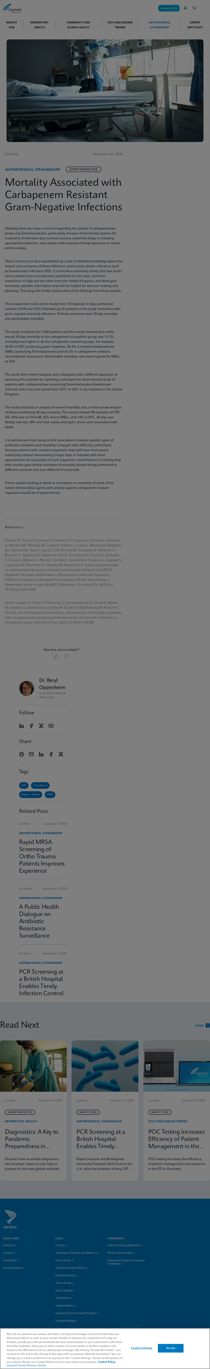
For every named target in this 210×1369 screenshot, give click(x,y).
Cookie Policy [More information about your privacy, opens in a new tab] (106, 1362)
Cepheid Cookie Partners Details (26, 1365)
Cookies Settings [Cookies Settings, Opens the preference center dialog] (141, 1348)
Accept (170, 1348)
